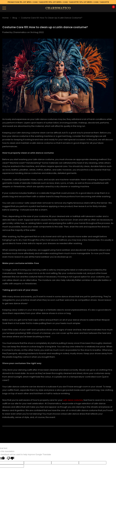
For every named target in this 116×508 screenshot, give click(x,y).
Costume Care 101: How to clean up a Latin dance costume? (45, 27)
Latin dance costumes (73, 400)
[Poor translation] (10, 458)
